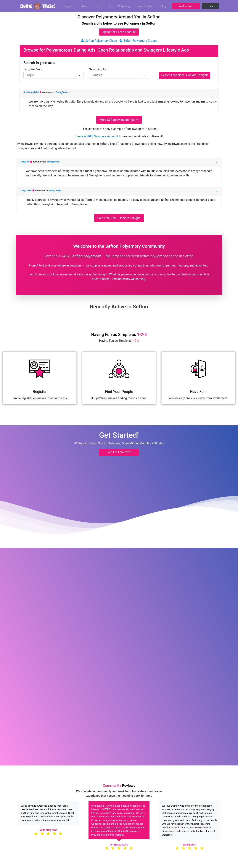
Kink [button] (98, 6)
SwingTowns (62, 92)
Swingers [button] (66, 6)
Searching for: (98, 69)
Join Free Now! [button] (186, 6)
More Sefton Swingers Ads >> (118, 120)
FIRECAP (25, 161)
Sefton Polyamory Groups (138, 40)
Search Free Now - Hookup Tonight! (184, 75)
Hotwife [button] (83, 6)
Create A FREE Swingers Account (97, 136)
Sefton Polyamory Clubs (99, 40)
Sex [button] (109, 6)
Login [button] (210, 6)
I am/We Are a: (33, 69)
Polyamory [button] (124, 6)
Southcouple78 (31, 92)
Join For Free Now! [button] (119, 452)
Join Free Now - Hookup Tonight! (118, 218)
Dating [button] (163, 6)
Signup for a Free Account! (119, 32)
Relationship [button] (145, 6)
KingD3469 (26, 190)
